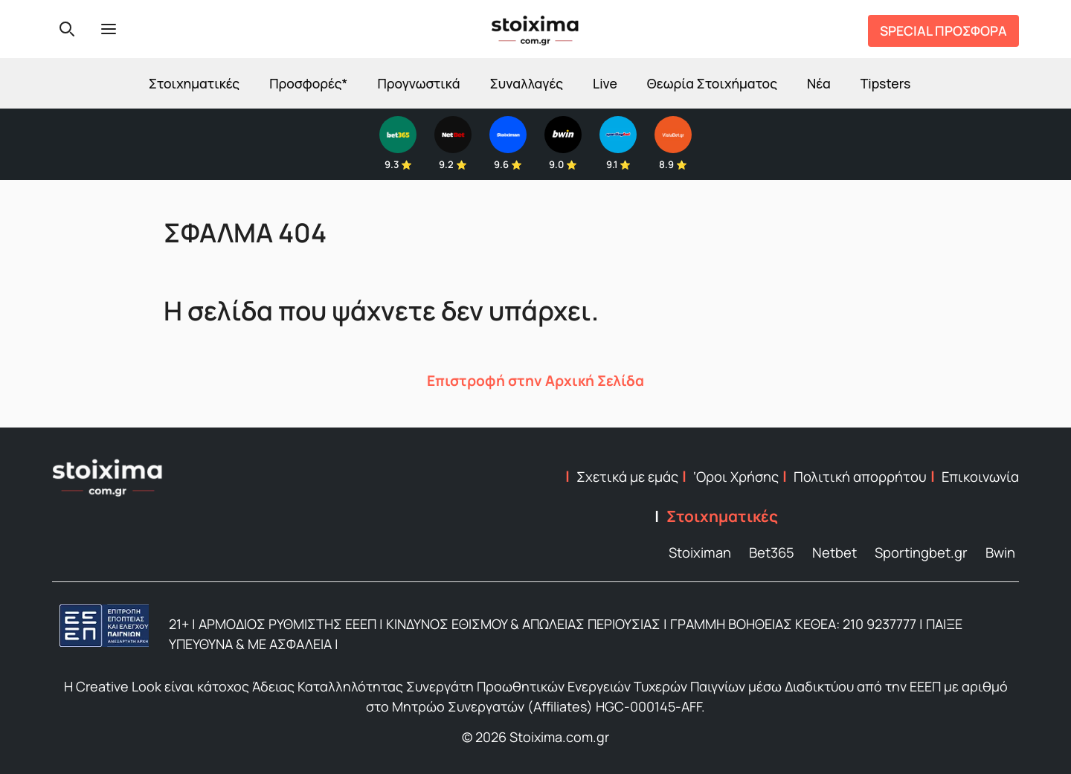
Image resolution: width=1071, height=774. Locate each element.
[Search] (67, 29)
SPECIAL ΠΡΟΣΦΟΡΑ (943, 30)
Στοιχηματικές (194, 83)
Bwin (1000, 552)
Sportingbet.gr (921, 552)
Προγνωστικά (418, 83)
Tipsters (885, 83)
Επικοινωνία (980, 476)
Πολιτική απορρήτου (860, 476)
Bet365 (771, 552)
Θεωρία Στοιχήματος (712, 83)
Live (605, 83)
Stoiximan (700, 552)
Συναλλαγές (527, 83)
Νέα (819, 83)
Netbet (834, 552)
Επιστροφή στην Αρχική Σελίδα (535, 380)
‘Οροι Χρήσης (736, 476)
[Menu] (108, 29)
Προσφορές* (308, 83)
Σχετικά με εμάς (627, 476)
